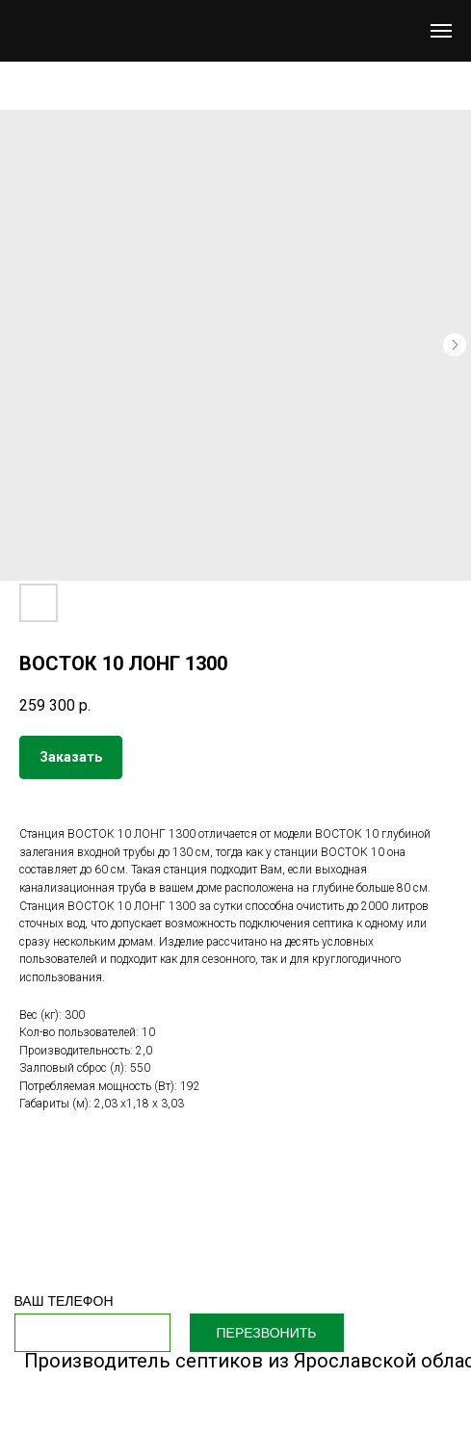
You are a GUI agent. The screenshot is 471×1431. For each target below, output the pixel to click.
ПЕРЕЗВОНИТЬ (267, 1332)
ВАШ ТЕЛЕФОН (64, 1301)
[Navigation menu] (441, 31)
